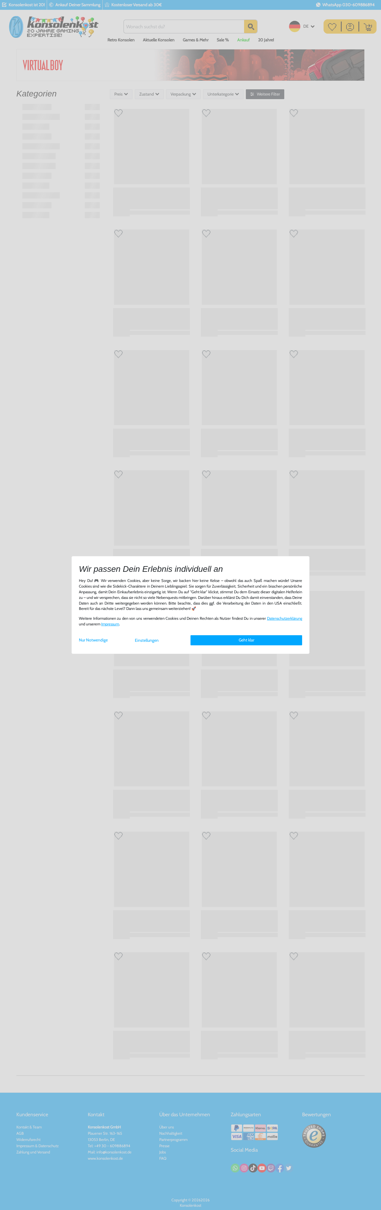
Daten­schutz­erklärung (284, 618)
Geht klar (246, 640)
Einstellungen (147, 640)
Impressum (110, 624)
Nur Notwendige (93, 640)
